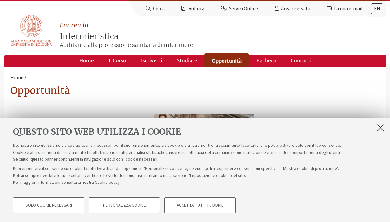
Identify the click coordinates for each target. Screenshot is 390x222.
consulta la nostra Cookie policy (90, 182)
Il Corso (117, 60)
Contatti (301, 60)
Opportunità (227, 61)
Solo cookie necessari (49, 205)
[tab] (377, 8)
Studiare (187, 60)
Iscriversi (151, 60)
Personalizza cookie (124, 205)
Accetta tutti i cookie (200, 205)
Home (86, 60)
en (377, 8)
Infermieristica (223, 35)
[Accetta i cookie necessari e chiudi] (380, 128)
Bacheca (266, 60)
